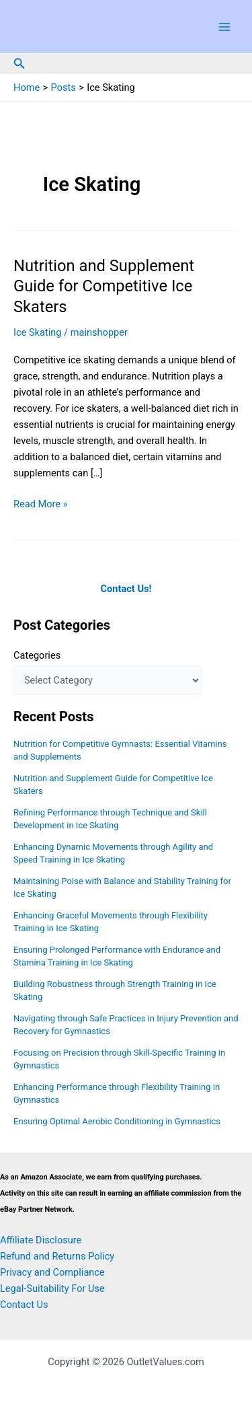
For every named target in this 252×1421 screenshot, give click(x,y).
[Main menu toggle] (224, 27)
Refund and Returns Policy (57, 1256)
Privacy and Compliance (52, 1272)
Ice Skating (37, 332)
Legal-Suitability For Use (52, 1288)
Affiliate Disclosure (40, 1240)
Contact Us (24, 1305)
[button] (19, 63)
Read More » (40, 504)
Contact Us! (126, 589)
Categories (36, 655)
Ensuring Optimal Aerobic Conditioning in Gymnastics (116, 1121)
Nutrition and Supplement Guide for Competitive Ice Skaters (103, 286)
